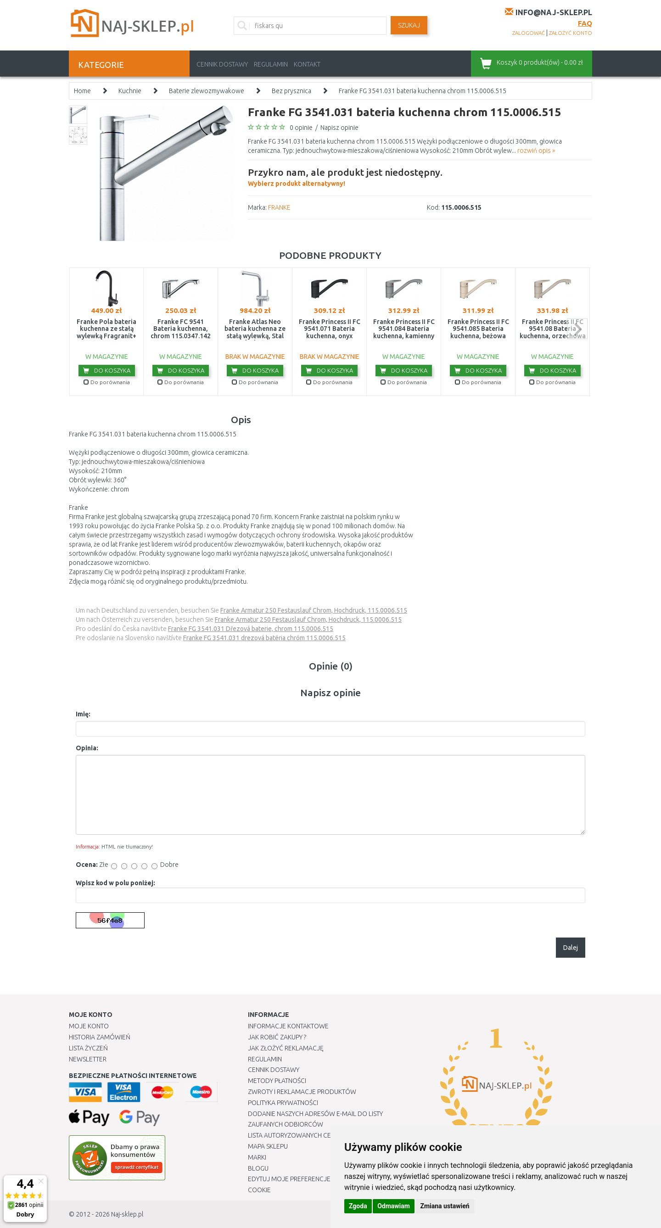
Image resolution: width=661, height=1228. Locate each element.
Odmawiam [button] (393, 1206)
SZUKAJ (409, 25)
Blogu (258, 1168)
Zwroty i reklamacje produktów (302, 1091)
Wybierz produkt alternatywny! (345, 176)
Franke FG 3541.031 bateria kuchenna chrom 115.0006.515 (422, 91)
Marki (257, 1157)
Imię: (83, 714)
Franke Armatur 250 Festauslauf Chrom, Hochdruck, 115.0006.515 (313, 610)
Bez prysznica (291, 91)
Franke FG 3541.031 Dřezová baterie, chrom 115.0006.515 (250, 628)
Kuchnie (129, 91)
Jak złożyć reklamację (286, 1048)
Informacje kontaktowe (288, 1026)
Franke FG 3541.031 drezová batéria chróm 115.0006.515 (264, 638)
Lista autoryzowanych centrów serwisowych (323, 1135)
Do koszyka (106, 370)
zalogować (528, 33)
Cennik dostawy (222, 64)
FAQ (585, 23)
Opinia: (87, 748)
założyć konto (570, 33)
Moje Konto (89, 1026)
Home (82, 91)
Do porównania (107, 382)
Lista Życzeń (88, 1048)
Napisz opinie (339, 127)
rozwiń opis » (536, 150)
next (577, 328)
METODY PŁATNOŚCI (277, 1080)
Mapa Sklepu (268, 1146)
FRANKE (279, 207)
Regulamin (271, 64)
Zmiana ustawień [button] (444, 1206)
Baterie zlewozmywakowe (206, 91)
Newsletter (87, 1059)
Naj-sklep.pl (127, 1214)
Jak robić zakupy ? (277, 1037)
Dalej (570, 947)
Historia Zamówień (99, 1037)
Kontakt (307, 64)
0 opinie (301, 127)
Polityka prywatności (283, 1102)
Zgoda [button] (358, 1206)
